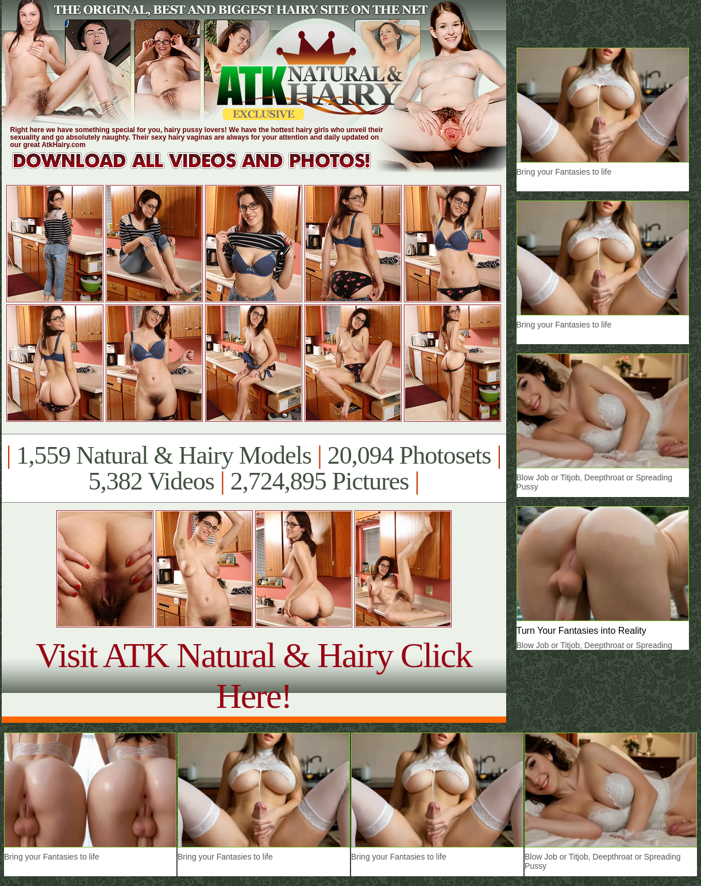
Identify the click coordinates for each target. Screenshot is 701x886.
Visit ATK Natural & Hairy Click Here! (254, 675)
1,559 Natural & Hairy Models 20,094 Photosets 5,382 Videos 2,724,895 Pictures (253, 468)
